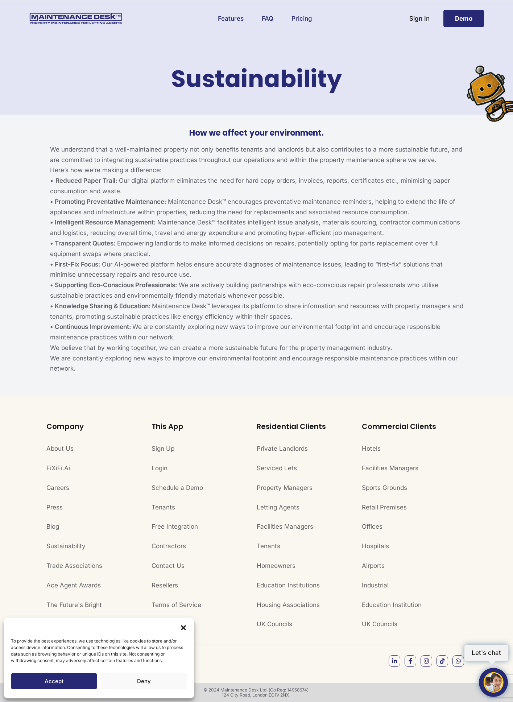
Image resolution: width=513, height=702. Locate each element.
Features (231, 18)
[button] (183, 627)
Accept (54, 681)
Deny (144, 681)
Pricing (301, 18)
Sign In (419, 18)
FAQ (267, 18)
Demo (463, 18)
